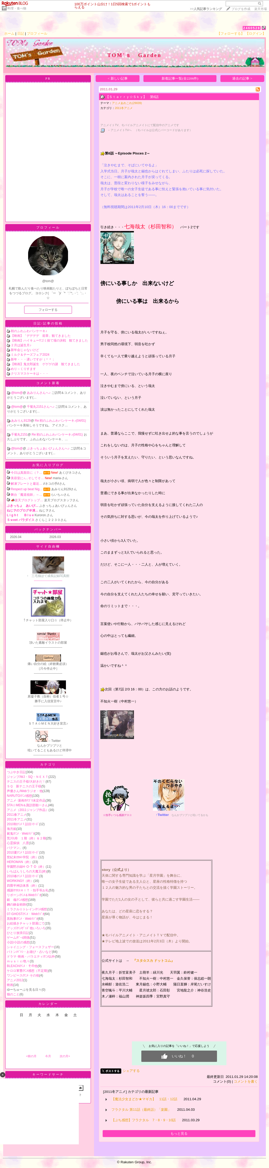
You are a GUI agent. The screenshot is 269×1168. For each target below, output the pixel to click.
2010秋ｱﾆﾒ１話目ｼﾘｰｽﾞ (23, 824)
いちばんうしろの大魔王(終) (27, 871)
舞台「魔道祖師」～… (26, 495)
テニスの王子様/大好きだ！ (26, 781)
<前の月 (31, 1056)
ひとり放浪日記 (18, 933)
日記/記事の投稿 (48, 323)
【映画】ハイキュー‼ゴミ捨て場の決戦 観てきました (49, 340)
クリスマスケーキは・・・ (30, 373)
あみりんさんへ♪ (39, 393)
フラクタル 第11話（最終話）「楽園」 (141, 1110)
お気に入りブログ (48, 465)
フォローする (48, 310)
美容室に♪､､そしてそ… (27, 478)
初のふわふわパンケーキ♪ (29, 331)
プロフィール (37, 33)
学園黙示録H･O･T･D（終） (26, 867)
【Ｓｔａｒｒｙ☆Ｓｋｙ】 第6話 (132, 97)
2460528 (251, 28)
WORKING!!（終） (20, 881)
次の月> (65, 1056)
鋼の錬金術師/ (17, 904)
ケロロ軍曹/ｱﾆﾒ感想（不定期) (27, 971)
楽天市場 (260, 9)
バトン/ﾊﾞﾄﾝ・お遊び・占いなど (29, 952)
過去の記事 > (242, 78)
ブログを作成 (240, 9)
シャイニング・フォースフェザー (30, 947)
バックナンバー (48, 529)
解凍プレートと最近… (26, 483)
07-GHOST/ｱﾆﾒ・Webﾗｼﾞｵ (25, 914)
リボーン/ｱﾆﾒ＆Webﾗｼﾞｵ (24, 895)
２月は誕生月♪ (21, 345)
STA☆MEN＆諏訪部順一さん (27, 805)
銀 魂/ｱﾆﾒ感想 (17, 900)
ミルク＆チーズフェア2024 (30, 354)
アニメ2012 (15, 980)
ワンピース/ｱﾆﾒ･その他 (23, 975)
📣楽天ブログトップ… (27, 500)
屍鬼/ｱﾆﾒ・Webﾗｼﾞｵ (21, 833)
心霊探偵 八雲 (18, 843)
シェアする (131, 1071)
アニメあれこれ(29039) (127, 103)
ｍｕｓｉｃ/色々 (18, 961)
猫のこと (13, 994)
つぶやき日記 (16, 772)
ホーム (9, 33)
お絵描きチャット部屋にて (26, 923)
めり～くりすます (23, 369)
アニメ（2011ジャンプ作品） (28, 810)
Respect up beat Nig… (27, 489)
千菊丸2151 (19, 434)
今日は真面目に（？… (26, 472)
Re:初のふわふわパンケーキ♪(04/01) (60, 420)
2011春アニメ (17, 814)
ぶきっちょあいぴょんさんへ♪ (48, 448)
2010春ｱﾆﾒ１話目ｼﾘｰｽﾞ (23, 876)
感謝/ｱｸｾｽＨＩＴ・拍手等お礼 (28, 890)
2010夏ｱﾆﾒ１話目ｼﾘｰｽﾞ (23, 852)
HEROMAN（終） (19, 862)
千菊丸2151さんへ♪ (41, 407)
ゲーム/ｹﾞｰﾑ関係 (18, 937)
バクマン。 (15, 848)
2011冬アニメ (17, 819)
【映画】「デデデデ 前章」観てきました (41, 336)
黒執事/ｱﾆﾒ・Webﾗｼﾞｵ (22, 919)
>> (206, 9)
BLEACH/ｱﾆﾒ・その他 (22, 966)
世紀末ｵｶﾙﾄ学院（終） (22, 857)
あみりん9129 (21, 420)
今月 (48, 1056)
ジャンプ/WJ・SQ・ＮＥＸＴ (27, 777)
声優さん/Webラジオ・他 (25, 791)
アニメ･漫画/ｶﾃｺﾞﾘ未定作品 (26, 800)
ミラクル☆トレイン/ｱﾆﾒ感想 (27, 909)
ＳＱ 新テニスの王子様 (24, 786)
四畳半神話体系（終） (22, 885)
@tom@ (17, 393)
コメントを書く (246, 1081)
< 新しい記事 (118, 78)
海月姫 (11, 829)
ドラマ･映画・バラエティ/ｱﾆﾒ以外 (31, 956)
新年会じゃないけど (25, 350)
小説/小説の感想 (18, 942)
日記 (20, 33)
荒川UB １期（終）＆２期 (26, 838)
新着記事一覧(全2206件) (180, 78)
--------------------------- (48, 576)
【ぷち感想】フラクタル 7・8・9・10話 (143, 1120)
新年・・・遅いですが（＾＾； (33, 359)
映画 (10, 985)
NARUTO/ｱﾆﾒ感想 (19, 796)
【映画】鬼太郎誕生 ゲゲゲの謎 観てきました (45, 364)
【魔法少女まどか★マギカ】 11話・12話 (144, 1099)
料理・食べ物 (16, 8)
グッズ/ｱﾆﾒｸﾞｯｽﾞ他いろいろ (26, 928)
